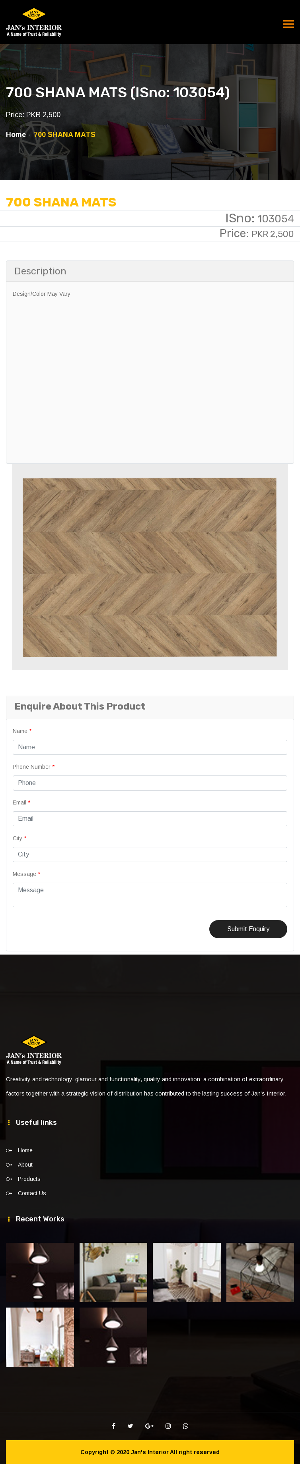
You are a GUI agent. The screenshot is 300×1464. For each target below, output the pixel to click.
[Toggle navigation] (288, 24)
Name (22, 731)
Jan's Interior (150, 1452)
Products (29, 1179)
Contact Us (32, 1193)
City (19, 838)
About (25, 1164)
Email (21, 802)
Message (26, 874)
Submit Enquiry (248, 929)
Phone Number (34, 767)
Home (16, 135)
